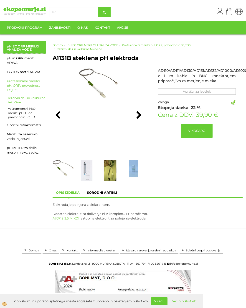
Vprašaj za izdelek (197, 91)
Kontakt (102, 28)
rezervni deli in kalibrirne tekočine (26, 100)
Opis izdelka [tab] (68, 193)
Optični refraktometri (24, 125)
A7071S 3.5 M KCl (66, 218)
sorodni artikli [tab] (102, 193)
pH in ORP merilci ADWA (21, 60)
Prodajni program (24, 28)
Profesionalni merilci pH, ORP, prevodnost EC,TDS (23, 85)
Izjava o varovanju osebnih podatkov (151, 250)
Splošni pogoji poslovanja (203, 250)
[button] (138, 115)
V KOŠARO (196, 131)
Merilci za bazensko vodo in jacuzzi (22, 136)
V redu (159, 301)
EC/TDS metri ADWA (23, 72)
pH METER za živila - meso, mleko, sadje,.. (23, 150)
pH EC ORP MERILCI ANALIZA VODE (92, 45)
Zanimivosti (60, 28)
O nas (82, 28)
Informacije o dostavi (101, 250)
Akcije (122, 28)
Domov (58, 45)
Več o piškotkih (184, 301)
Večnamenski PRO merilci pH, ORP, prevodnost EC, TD (22, 113)
